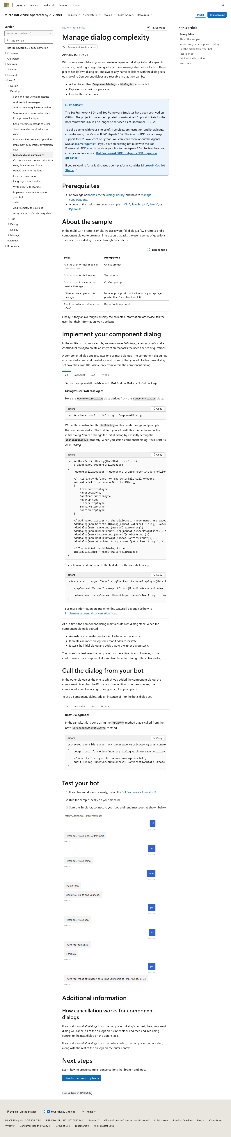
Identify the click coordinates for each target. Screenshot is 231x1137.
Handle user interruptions (82, 1078)
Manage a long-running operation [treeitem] (32, 139)
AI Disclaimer (161, 1120)
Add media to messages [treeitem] (26, 102)
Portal (200, 15)
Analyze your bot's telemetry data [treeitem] (32, 213)
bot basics (93, 195)
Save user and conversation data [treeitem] (31, 113)
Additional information (192, 58)
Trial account (217, 15)
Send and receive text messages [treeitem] (31, 96)
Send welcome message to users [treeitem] (31, 123)
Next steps (185, 63)
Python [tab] (105, 374)
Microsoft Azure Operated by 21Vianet (125, 1120)
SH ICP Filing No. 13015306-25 (21, 1120)
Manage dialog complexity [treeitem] (28, 155)
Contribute (215, 1120)
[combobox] (28, 33)
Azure (65, 27)
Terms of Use (62, 1125)
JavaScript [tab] (79, 374)
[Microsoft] (6, 5)
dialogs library (115, 195)
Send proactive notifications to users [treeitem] (30, 132)
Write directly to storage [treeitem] (27, 187)
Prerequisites (187, 34)
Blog (199, 1120)
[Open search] (223, 5)
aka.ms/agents (84, 144)
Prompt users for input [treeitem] (26, 118)
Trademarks (80, 1125)
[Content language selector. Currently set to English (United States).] (21, 1111)
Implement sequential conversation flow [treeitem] (33, 147)
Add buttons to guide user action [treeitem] (32, 107)
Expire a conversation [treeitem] (25, 176)
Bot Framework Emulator (138, 792)
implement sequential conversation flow (90, 613)
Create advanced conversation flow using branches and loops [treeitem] (33, 163)
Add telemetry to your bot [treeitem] (28, 207)
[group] (115, 509)
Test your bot (187, 53)
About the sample (190, 39)
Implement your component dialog (199, 44)
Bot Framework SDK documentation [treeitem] (27, 47)
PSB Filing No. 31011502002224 (63, 1120)
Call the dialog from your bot (196, 49)
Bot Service (78, 27)
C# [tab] (66, 374)
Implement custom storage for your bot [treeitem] (30, 195)
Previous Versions (183, 1120)
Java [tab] (92, 374)
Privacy (92, 1120)
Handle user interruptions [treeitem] (27, 170)
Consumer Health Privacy (34, 1125)
